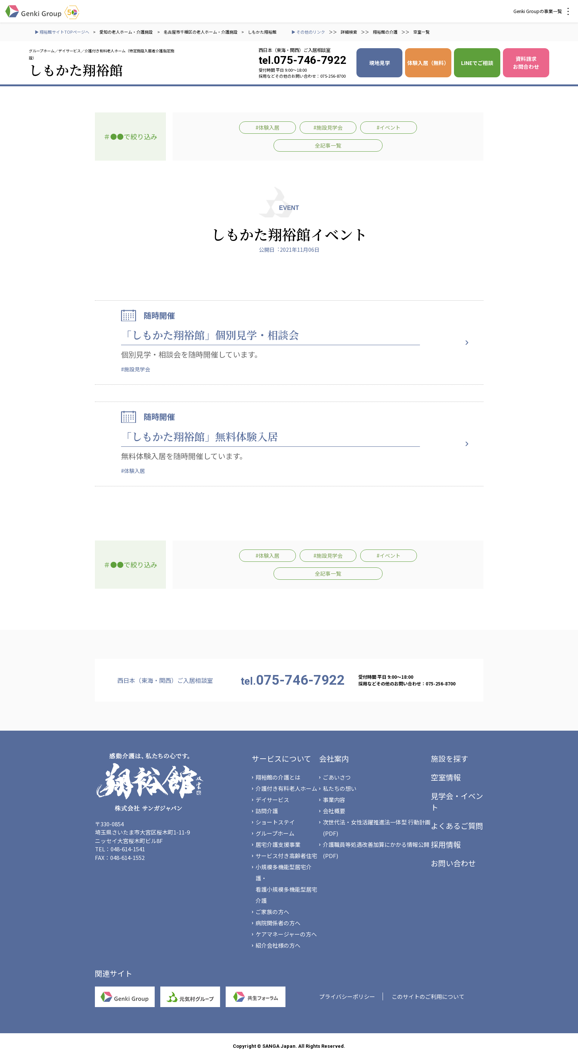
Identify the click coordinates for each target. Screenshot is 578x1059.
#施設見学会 (328, 127)
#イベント (389, 127)
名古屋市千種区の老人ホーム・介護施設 (201, 32)
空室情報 (446, 777)
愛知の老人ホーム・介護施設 (126, 32)
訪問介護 (267, 811)
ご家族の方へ (272, 912)
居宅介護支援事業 (278, 844)
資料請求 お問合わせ (526, 62)
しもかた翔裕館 (262, 32)
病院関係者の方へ (278, 923)
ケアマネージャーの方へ (286, 934)
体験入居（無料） (428, 62)
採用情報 (446, 844)
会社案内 (334, 758)
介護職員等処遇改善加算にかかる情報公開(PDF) (376, 850)
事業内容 (334, 799)
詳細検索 (349, 32)
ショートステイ (275, 822)
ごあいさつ (337, 777)
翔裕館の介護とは (278, 777)
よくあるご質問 (457, 825)
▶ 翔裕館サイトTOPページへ (62, 32)
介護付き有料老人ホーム (286, 788)
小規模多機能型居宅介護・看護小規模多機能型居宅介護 (286, 883)
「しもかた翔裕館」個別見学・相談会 (210, 334)
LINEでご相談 (477, 62)
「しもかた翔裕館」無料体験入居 (199, 436)
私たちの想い (339, 788)
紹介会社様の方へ (278, 945)
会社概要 (334, 811)
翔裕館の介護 (385, 32)
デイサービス (272, 799)
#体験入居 (267, 127)
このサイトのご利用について (428, 996)
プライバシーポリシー (347, 996)
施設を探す (449, 758)
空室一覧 (421, 32)
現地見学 (379, 62)
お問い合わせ (453, 863)
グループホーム (275, 833)
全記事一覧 (328, 145)
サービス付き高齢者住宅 (286, 856)
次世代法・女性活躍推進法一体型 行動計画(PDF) (376, 827)
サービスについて (281, 758)
